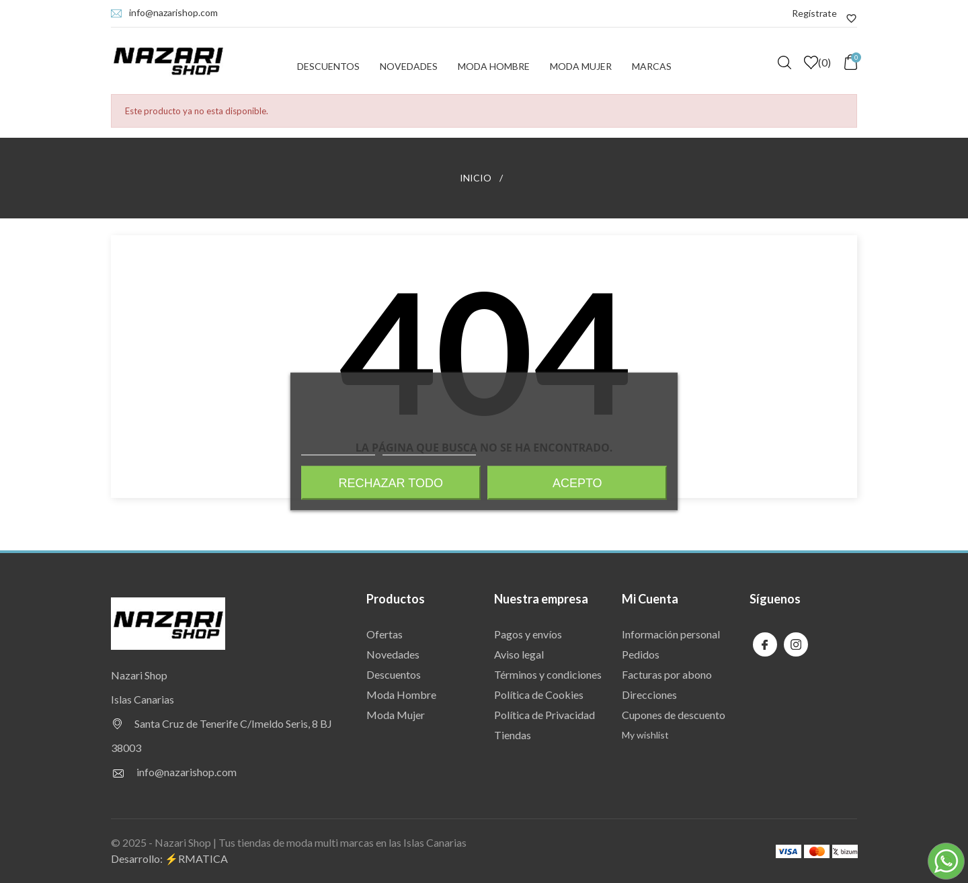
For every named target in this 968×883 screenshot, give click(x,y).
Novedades (409, 66)
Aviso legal (519, 654)
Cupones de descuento (673, 714)
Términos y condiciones (548, 674)
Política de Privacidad (544, 714)
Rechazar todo (391, 483)
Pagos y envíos (528, 634)
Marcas (652, 66)
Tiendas (512, 734)
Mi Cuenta (650, 598)
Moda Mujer (581, 66)
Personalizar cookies (428, 449)
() (817, 62)
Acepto (577, 483)
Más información (338, 449)
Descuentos (328, 66)
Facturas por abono (667, 674)
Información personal (671, 634)
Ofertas (384, 634)
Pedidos (640, 654)
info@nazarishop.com (173, 12)
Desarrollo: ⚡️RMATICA (169, 858)
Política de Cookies (538, 694)
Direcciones (649, 694)
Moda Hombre (494, 66)
